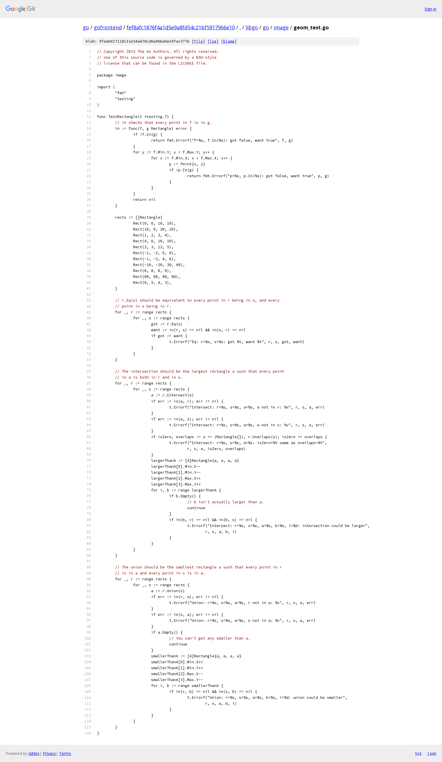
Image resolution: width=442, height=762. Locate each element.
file (198, 41)
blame (229, 41)
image (281, 27)
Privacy (49, 753)
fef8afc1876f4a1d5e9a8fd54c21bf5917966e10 (181, 27)
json (431, 753)
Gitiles (33, 753)
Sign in (430, 9)
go (86, 27)
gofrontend (108, 27)
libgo (252, 27)
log (213, 41)
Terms (65, 753)
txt (418, 753)
